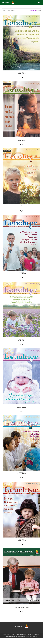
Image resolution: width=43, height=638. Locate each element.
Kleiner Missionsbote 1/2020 (21, 607)
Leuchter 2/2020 (21, 274)
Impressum (23, 634)
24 (37, 10)
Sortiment (18, 634)
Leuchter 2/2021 (21, 140)
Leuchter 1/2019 (21, 474)
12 (35, 10)
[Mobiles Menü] (38, 2)
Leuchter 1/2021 (21, 207)
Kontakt (12, 634)
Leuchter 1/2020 (21, 340)
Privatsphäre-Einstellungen (34, 634)
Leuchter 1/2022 (21, 73)
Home (4, 634)
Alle (40, 10)
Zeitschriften (21, 72)
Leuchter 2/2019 (21, 407)
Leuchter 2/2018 (21, 540)
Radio (8, 634)
